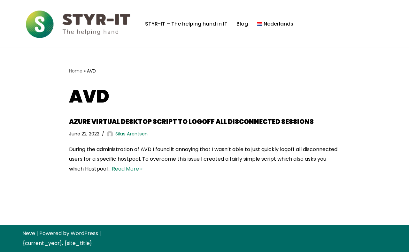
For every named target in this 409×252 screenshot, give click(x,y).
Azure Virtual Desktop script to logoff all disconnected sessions (191, 121)
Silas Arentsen (131, 134)
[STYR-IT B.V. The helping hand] (78, 24)
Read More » (127, 168)
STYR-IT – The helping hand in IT (186, 23)
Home (75, 71)
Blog (242, 23)
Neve (28, 233)
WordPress (84, 233)
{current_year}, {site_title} (57, 243)
